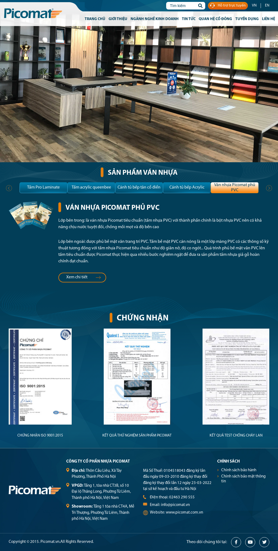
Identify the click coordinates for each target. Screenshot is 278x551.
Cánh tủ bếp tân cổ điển (139, 187)
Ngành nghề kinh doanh (155, 19)
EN (267, 6)
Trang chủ (95, 19)
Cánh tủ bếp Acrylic (186, 187)
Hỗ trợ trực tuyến (228, 5)
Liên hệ (268, 19)
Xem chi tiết (83, 277)
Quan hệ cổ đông (215, 19)
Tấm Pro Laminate (43, 187)
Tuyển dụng (247, 19)
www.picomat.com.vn (184, 513)
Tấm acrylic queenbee (91, 187)
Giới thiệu (118, 19)
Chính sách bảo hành (238, 470)
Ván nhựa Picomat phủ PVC (234, 187)
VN (254, 6)
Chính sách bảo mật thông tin (243, 478)
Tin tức (188, 19)
